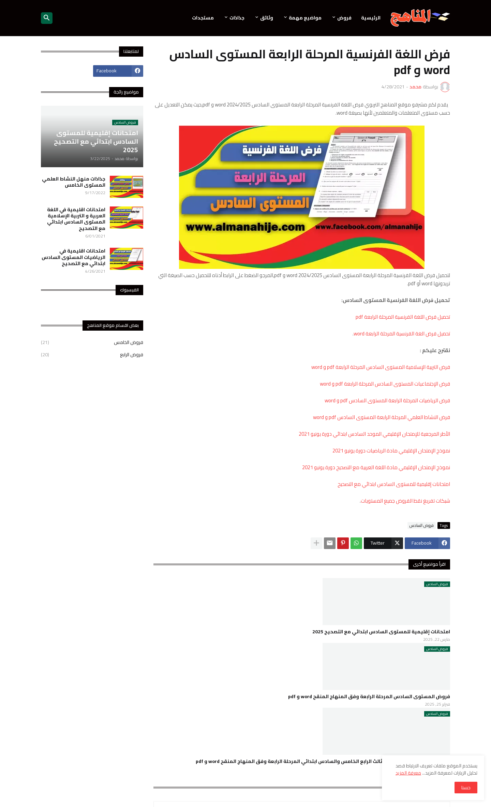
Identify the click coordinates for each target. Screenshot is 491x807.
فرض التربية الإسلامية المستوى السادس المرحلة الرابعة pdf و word (380, 367)
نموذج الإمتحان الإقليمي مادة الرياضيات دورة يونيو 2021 (391, 451)
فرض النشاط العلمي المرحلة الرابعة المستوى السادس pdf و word (381, 417)
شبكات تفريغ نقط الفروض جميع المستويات (405, 501)
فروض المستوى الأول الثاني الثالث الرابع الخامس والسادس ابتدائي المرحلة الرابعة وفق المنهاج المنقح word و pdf (323, 761)
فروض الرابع (92, 354)
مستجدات (203, 17)
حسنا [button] (466, 787)
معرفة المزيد (408, 772)
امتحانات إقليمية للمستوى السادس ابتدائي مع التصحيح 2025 (381, 632)
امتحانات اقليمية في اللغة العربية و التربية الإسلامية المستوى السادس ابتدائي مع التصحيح (76, 218)
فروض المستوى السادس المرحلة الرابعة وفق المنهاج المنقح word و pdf (369, 696)
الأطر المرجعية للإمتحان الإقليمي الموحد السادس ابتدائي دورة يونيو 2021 (374, 434)
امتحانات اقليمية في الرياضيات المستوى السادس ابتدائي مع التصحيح (73, 257)
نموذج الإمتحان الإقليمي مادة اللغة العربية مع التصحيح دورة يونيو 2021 (376, 467)
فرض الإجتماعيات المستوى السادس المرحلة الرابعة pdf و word (385, 384)
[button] (47, 18)
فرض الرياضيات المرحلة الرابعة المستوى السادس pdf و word (387, 400)
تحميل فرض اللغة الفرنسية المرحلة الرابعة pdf (403, 317)
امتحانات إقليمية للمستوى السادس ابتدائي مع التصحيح (394, 484)
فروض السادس (422, 525)
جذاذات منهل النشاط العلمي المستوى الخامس (73, 182)
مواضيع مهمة (305, 17)
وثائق (266, 17)
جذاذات (236, 17)
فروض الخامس (92, 343)
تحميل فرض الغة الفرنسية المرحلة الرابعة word (402, 333)
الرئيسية (371, 17)
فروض (344, 17)
